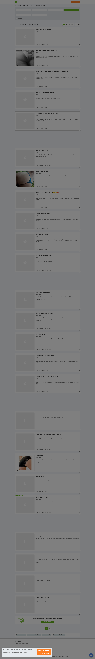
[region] (27, 652)
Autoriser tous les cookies (43, 650)
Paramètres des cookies (44, 653)
